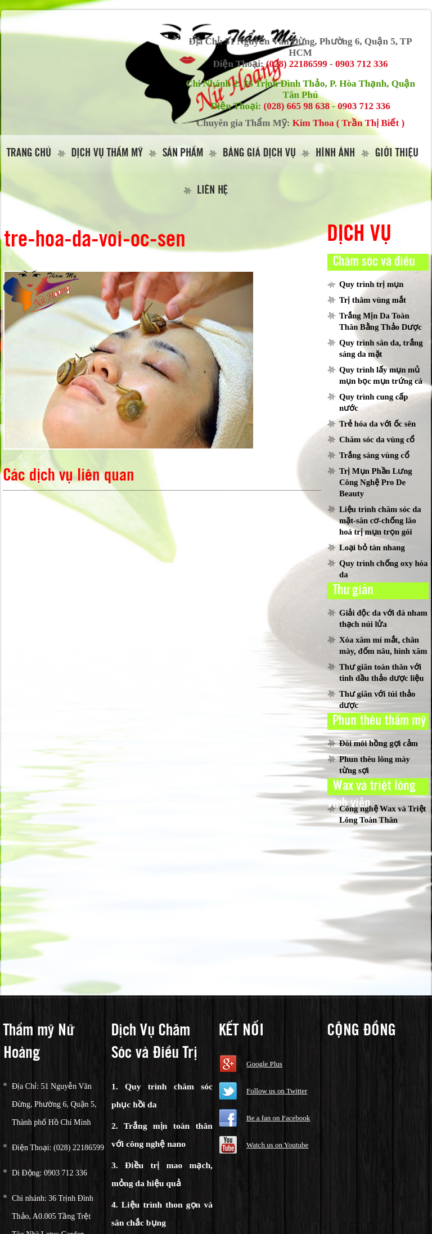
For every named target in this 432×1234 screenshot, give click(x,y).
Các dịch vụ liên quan (68, 475)
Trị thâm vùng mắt (372, 299)
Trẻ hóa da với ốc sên (377, 423)
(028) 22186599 (296, 64)
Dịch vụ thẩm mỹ (107, 153)
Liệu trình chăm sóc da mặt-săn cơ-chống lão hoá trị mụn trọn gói (380, 520)
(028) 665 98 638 (297, 106)
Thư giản (353, 590)
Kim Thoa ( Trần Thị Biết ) (348, 123)
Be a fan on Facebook (278, 1118)
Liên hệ (212, 190)
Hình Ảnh (335, 153)
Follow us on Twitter (276, 1091)
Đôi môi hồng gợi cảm (378, 743)
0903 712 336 (361, 64)
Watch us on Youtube (277, 1145)
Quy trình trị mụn (371, 284)
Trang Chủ (29, 153)
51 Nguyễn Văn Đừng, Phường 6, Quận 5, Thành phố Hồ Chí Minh (54, 1104)
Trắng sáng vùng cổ (374, 455)
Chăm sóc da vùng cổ (377, 439)
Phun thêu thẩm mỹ (379, 721)
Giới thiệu (396, 153)
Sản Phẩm (183, 153)
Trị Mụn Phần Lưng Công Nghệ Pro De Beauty (375, 482)
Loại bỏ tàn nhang (372, 547)
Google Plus (264, 1064)
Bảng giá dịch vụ (259, 153)
